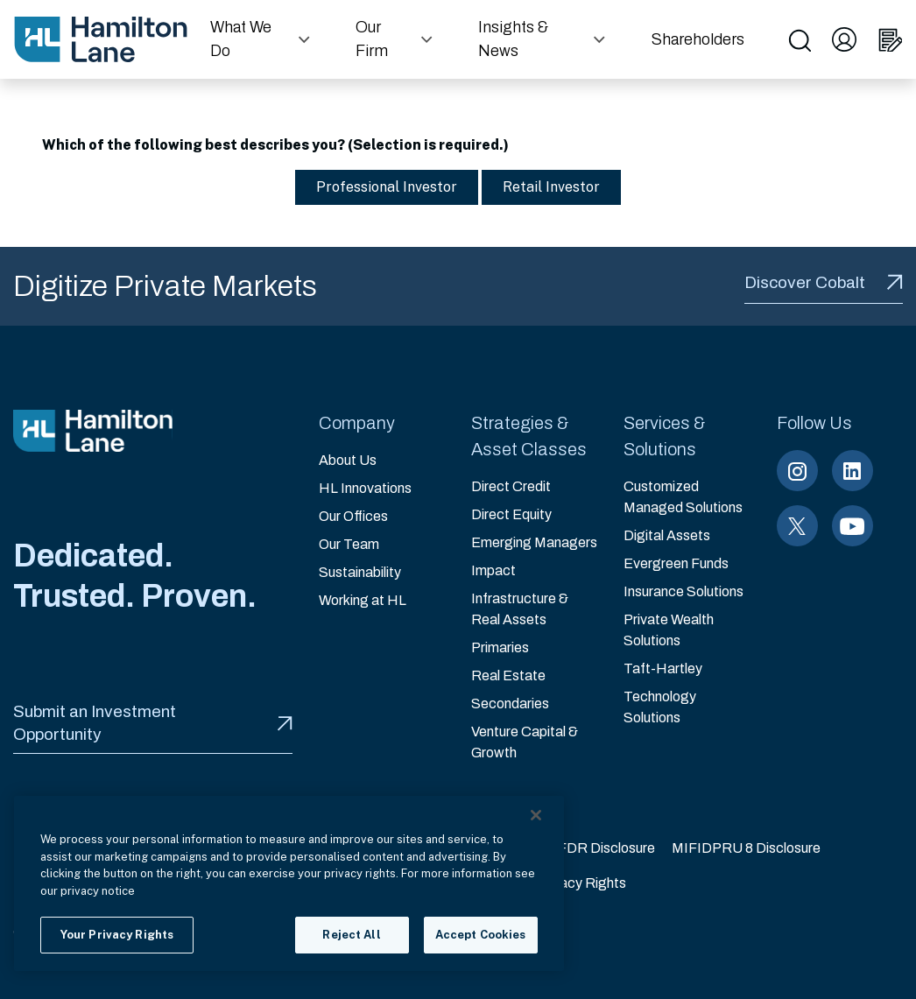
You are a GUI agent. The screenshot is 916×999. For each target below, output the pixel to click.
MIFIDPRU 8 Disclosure (746, 848)
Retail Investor (542, 187)
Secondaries (510, 703)
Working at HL (362, 600)
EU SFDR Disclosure (590, 848)
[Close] (536, 815)
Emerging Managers (534, 542)
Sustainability (360, 572)
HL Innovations (365, 488)
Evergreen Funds (676, 563)
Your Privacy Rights (566, 883)
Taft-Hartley (663, 668)
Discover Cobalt (823, 282)
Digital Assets (667, 535)
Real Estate (508, 675)
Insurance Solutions (683, 591)
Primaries (500, 647)
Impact (493, 570)
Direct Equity (511, 514)
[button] (262, 39)
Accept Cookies (480, 934)
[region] (289, 883)
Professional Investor (378, 187)
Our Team (349, 544)
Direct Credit (511, 486)
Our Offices (353, 516)
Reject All (351, 934)
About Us (348, 460)
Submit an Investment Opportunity (152, 722)
